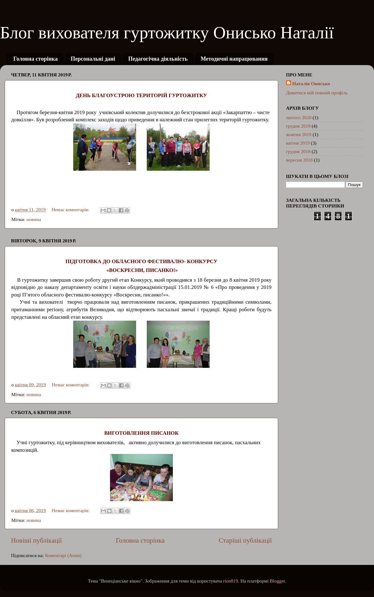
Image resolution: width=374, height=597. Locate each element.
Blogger (277, 580)
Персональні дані (93, 59)
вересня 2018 (299, 160)
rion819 (230, 580)
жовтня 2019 (298, 134)
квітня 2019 (298, 143)
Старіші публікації (245, 540)
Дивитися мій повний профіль (317, 92)
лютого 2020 (298, 117)
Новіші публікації (36, 540)
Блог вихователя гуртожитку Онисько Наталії (167, 32)
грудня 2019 (298, 126)
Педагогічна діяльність (158, 59)
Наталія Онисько (311, 83)
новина (33, 219)
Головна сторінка (36, 59)
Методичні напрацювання (234, 59)
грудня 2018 (298, 151)
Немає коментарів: (71, 209)
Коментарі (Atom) (63, 555)
